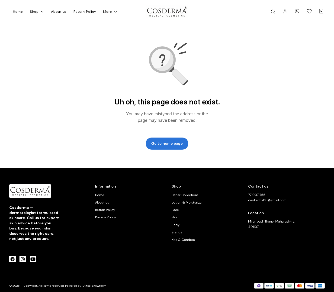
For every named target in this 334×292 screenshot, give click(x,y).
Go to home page (167, 143)
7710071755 (256, 195)
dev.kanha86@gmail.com (267, 200)
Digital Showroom (94, 286)
